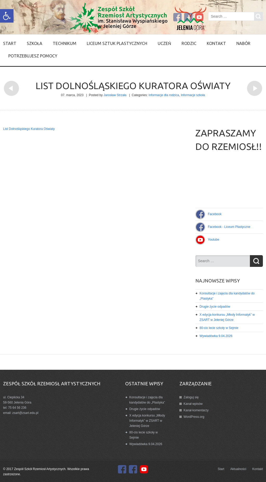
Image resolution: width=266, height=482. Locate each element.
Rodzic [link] (189, 43)
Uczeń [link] (164, 43)
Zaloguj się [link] (191, 397)
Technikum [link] (64, 43)
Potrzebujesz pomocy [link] (32, 56)
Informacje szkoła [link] (193, 95)
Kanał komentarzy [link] (196, 410)
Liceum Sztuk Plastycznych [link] (117, 43)
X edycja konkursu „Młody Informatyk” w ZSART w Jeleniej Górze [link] (147, 421)
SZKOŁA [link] (34, 43)
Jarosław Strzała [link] (115, 95)
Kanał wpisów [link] (193, 404)
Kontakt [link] (216, 43)
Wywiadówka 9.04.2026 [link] (216, 336)
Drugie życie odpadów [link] (215, 306)
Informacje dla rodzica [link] (164, 95)
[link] (7, 16)
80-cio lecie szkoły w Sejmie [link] (219, 328)
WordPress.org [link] (194, 417)
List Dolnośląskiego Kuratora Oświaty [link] (29, 129)
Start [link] (9, 43)
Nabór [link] (243, 43)
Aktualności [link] (238, 469)
